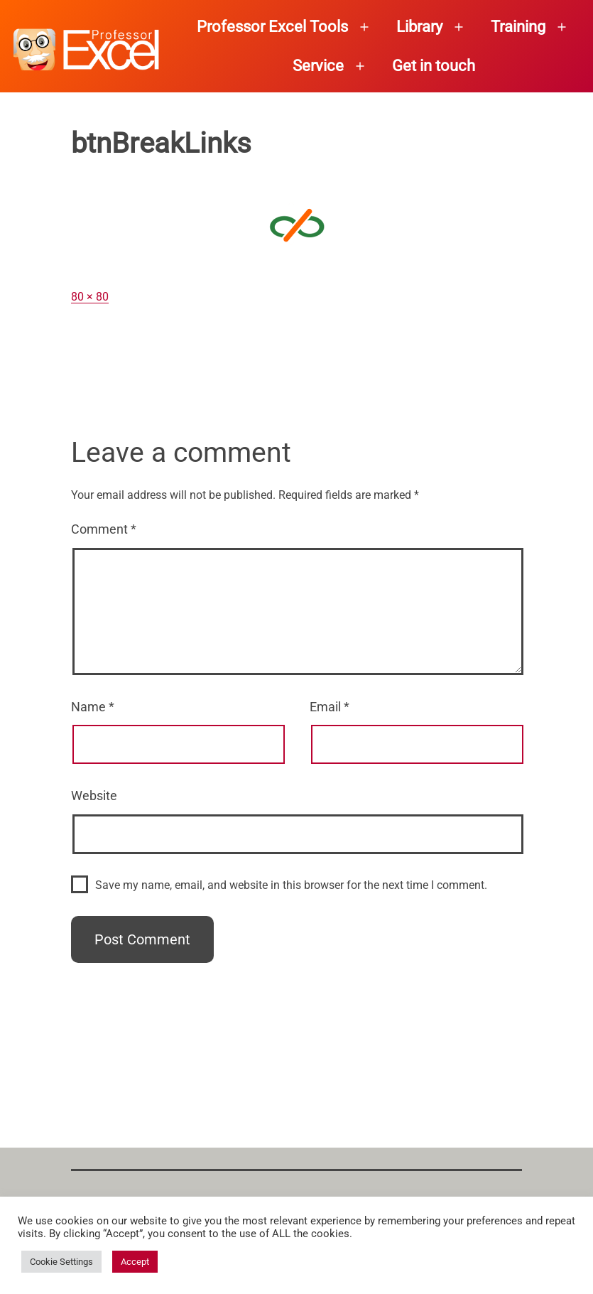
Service (318, 66)
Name (92, 706)
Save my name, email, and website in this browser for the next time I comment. (291, 885)
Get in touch (433, 66)
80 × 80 (90, 296)
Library (419, 27)
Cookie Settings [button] (61, 1261)
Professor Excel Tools (272, 27)
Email (329, 706)
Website (94, 795)
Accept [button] (135, 1261)
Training (518, 27)
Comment (103, 529)
